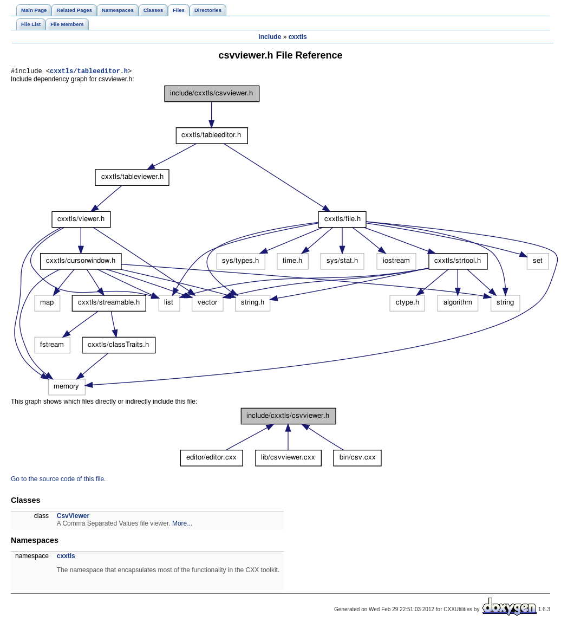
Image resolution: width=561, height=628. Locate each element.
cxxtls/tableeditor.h (89, 72)
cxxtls (298, 37)
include (269, 37)
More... (182, 525)
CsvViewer (73, 517)
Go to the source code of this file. (58, 480)
